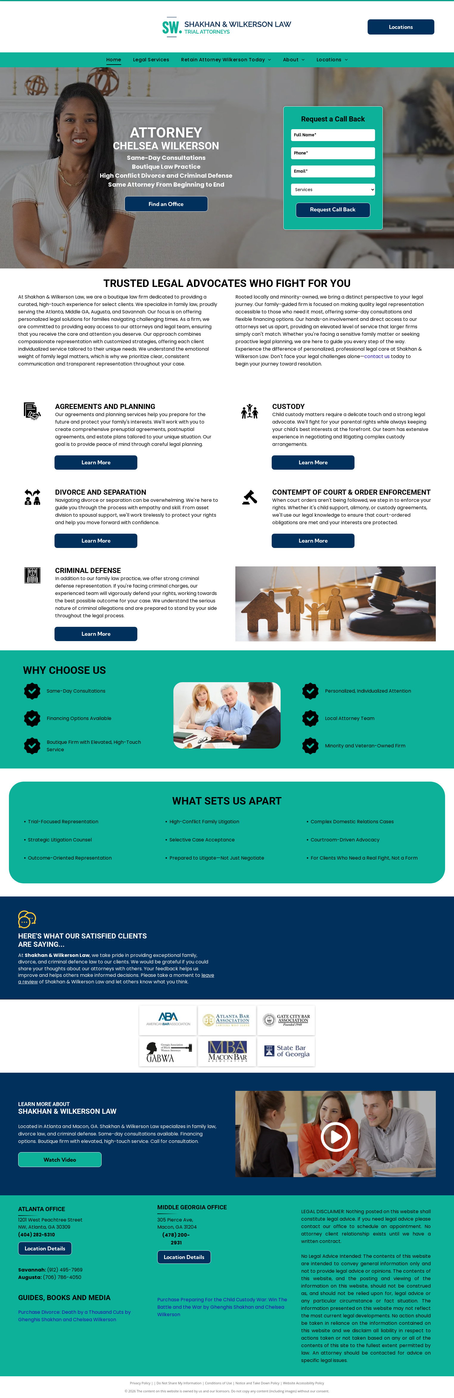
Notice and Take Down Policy (258, 1383)
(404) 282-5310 (36, 1235)
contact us (377, 356)
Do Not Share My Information (179, 1383)
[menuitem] (113, 60)
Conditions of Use (218, 1383)
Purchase (168, 1299)
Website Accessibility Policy (303, 1383)
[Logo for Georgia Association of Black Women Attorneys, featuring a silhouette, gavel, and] (168, 1051)
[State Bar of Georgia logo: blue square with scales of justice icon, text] (286, 1051)
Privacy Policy (140, 1383)
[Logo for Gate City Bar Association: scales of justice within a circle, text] (286, 1020)
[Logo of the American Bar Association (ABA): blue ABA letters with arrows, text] (168, 1020)
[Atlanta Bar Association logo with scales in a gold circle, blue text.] (227, 1020)
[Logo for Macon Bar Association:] (227, 1051)
